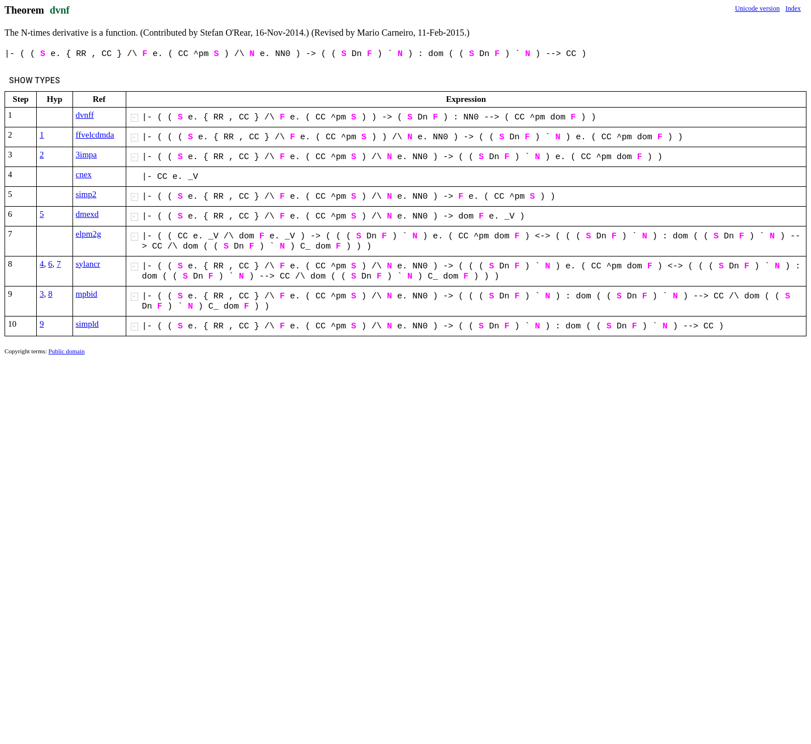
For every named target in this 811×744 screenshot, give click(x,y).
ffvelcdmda (95, 134)
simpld (87, 323)
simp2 (86, 194)
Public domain (67, 351)
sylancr (88, 263)
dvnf (60, 10)
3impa (86, 154)
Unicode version (757, 8)
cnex (84, 174)
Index (793, 8)
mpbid (86, 293)
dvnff (85, 114)
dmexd (87, 214)
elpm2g (88, 233)
